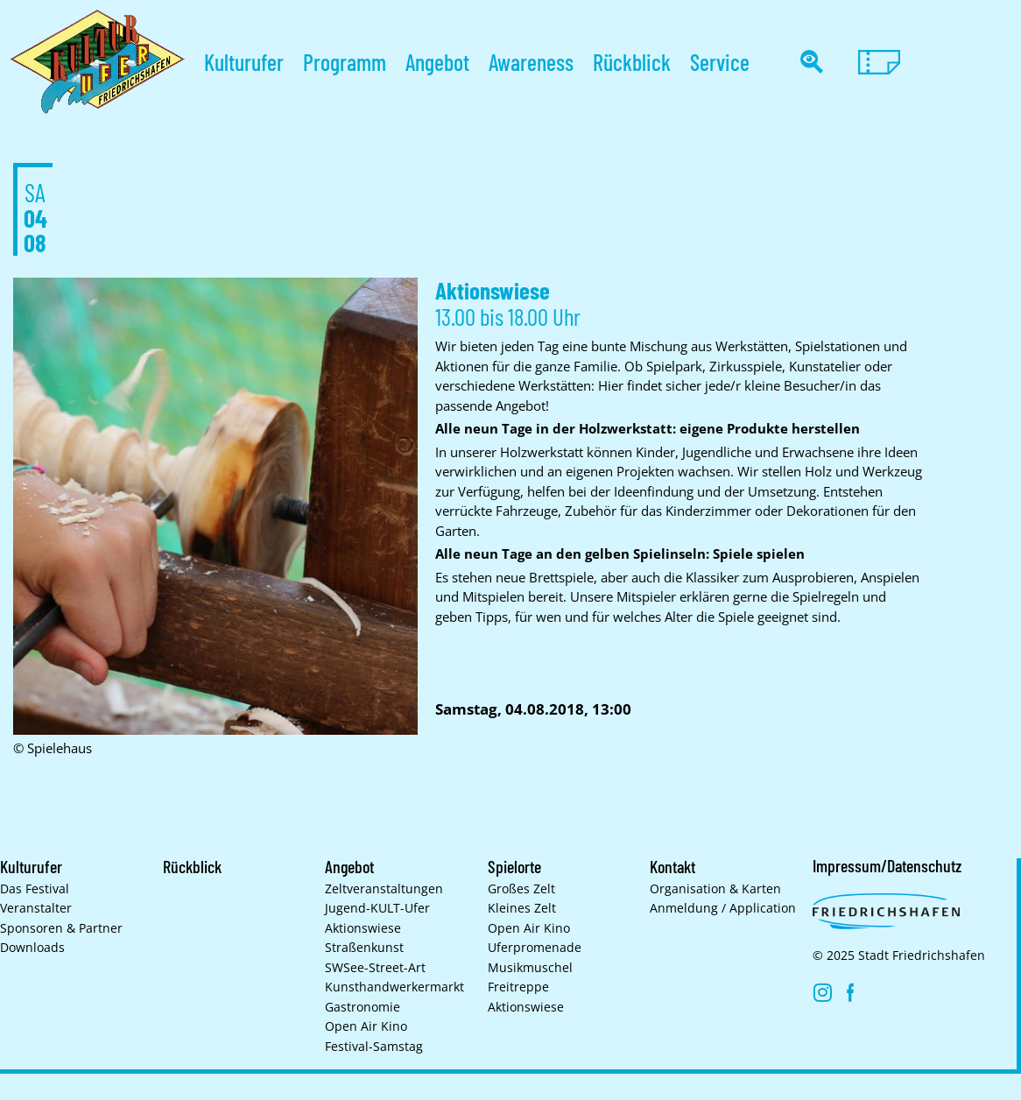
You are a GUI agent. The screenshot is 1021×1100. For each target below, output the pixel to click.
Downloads (32, 947)
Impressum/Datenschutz (889, 865)
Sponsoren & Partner (61, 928)
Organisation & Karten (715, 889)
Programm (344, 61)
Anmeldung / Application (723, 908)
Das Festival (34, 889)
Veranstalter (36, 908)
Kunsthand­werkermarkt (394, 987)
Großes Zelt (521, 889)
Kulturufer (244, 61)
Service (720, 61)
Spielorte (515, 866)
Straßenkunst (364, 947)
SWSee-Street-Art (375, 968)
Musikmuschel (530, 968)
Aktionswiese (363, 928)
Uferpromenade (534, 947)
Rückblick (632, 61)
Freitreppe (518, 987)
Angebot (437, 61)
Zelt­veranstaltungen (384, 889)
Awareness (531, 61)
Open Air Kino (366, 1026)
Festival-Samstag (374, 1046)
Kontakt (675, 866)
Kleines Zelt (522, 908)
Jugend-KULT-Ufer (377, 908)
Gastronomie (362, 1007)
